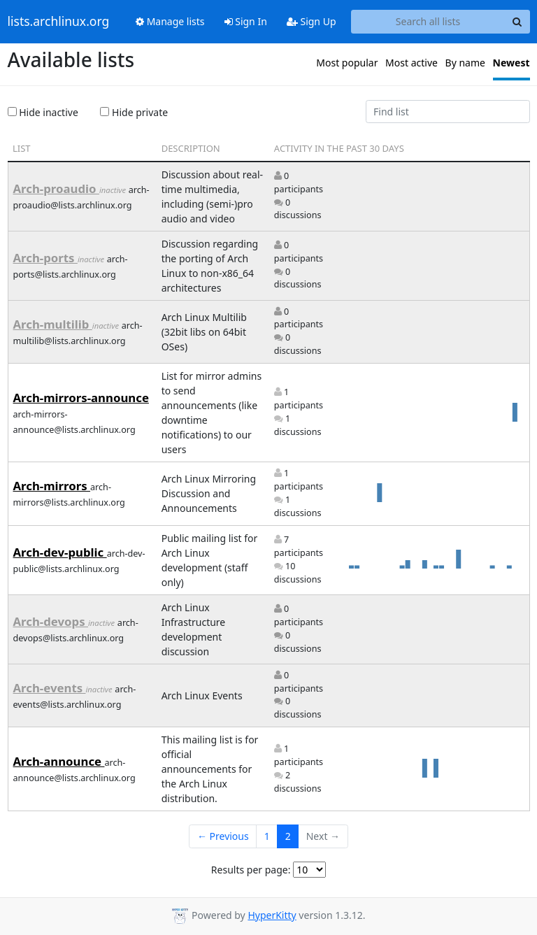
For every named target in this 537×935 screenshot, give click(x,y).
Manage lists (170, 21)
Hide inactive (43, 112)
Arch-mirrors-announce (81, 398)
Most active (411, 62)
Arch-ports (45, 258)
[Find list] (448, 112)
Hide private (134, 112)
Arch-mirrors (52, 486)
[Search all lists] (428, 22)
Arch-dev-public (60, 552)
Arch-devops (50, 621)
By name (465, 62)
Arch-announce (59, 761)
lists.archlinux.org (59, 21)
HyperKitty (272, 915)
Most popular (347, 62)
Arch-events (49, 688)
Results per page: (251, 869)
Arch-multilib (52, 324)
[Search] (517, 22)
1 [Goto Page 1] (267, 836)
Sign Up (311, 21)
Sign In (245, 21)
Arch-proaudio (56, 188)
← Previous (223, 836)
